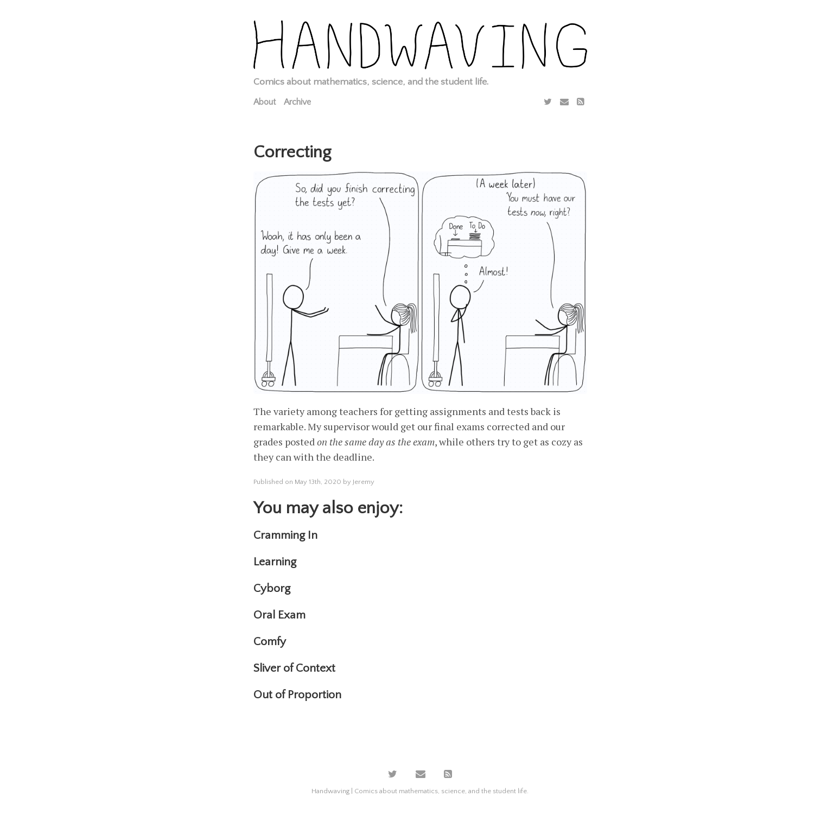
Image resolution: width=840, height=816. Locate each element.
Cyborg (271, 588)
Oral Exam (279, 615)
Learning (274, 562)
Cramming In (285, 535)
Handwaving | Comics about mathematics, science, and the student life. (420, 791)
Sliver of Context (294, 668)
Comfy (269, 641)
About (264, 102)
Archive (297, 102)
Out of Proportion (297, 694)
